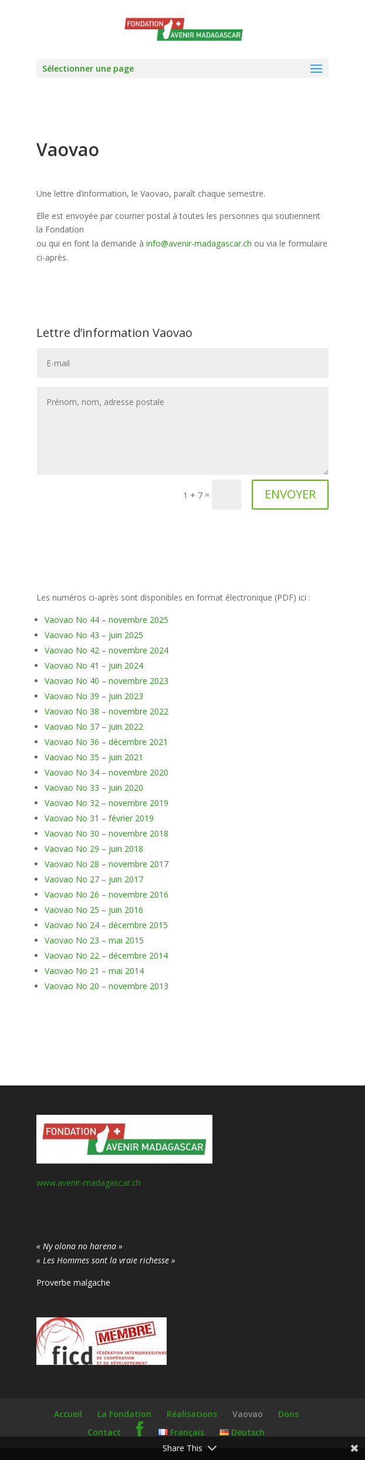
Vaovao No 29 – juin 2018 (94, 848)
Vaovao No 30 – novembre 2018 (106, 833)
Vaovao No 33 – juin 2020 (94, 787)
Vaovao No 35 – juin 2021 (94, 757)
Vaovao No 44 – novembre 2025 (106, 619)
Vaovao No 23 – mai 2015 (94, 940)
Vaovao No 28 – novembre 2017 (106, 863)
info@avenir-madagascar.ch (199, 243)
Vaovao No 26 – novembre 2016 (106, 894)
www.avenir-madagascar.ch (88, 1182)
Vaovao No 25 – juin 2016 (94, 909)
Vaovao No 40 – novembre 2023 (106, 680)
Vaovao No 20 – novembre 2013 (106, 986)
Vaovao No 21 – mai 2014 (94, 970)
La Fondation (124, 1413)
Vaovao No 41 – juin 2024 (94, 665)
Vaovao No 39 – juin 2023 (94, 696)
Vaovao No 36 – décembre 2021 (106, 741)
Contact (104, 1432)
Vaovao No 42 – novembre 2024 (106, 650)
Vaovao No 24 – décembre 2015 (106, 924)
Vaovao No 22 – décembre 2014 (106, 955)
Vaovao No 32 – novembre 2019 (106, 802)
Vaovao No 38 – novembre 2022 (106, 711)
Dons (288, 1413)
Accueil (68, 1413)
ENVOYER (290, 494)
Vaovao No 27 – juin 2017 (94, 879)
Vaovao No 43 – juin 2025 (94, 634)
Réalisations (192, 1413)
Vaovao (247, 1413)
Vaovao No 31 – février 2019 (99, 818)
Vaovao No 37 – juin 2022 (94, 726)
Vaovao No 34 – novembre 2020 (106, 772)
